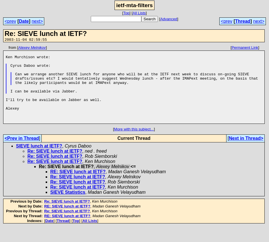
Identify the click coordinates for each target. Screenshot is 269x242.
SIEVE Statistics (67, 207)
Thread (242, 21)
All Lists (139, 13)
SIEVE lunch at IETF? (39, 161)
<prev (10, 21)
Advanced (168, 19)
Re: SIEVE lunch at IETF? (54, 166)
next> (37, 21)
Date (24, 21)
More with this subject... (134, 144)
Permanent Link (245, 48)
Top (126, 13)
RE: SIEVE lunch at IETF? (78, 187)
